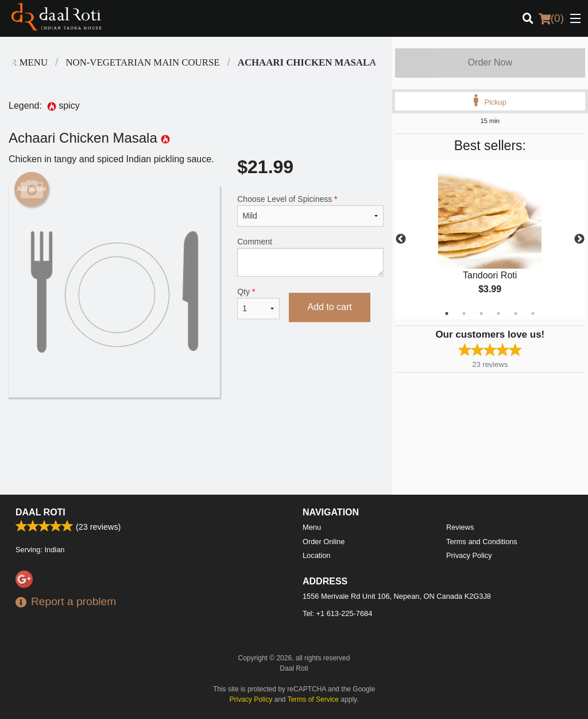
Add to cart (329, 307)
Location (316, 555)
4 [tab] (498, 313)
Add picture (32, 189)
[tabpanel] (490, 239)
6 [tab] (533, 313)
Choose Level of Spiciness (310, 210)
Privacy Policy (469, 555)
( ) (551, 18)
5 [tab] (515, 313)
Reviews (460, 527)
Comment (310, 257)
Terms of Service (313, 699)
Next (579, 239)
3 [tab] (481, 313)
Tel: (337, 613)
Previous (401, 239)
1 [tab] (446, 313)
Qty (258, 303)
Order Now (490, 62)
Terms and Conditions (481, 541)
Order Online (324, 541)
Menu (312, 527)
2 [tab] (464, 313)
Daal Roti (40, 512)
